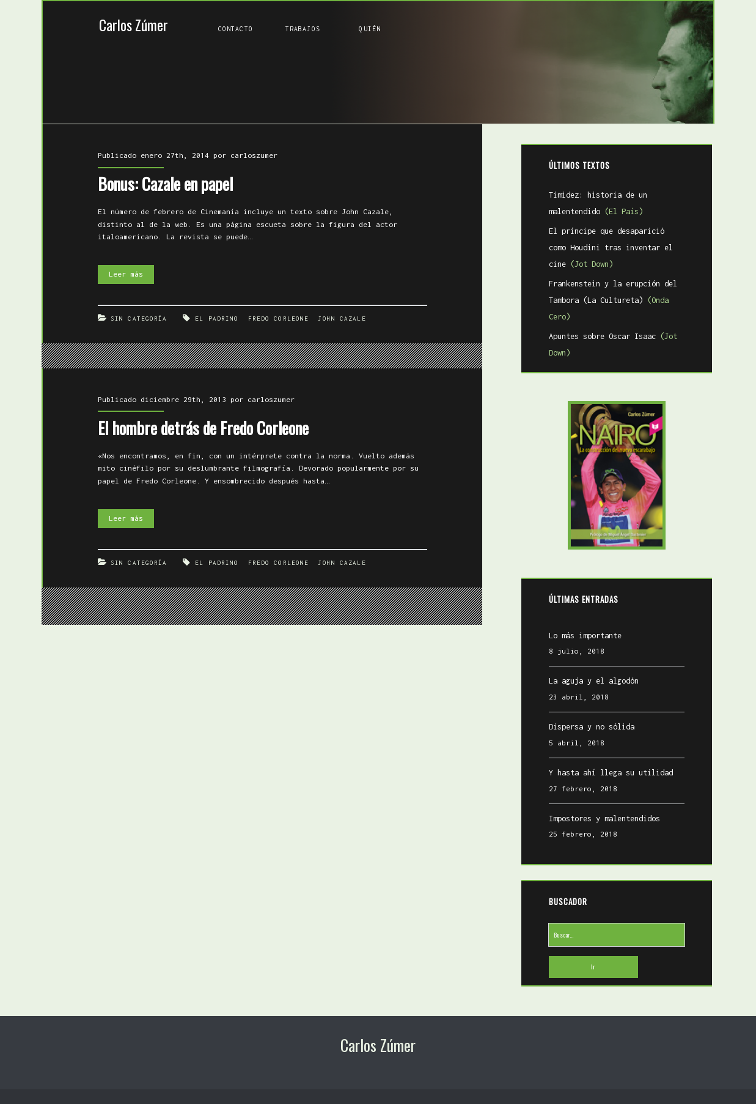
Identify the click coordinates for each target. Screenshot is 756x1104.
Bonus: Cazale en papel (165, 183)
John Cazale (341, 318)
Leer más (131, 274)
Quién (370, 28)
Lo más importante (585, 635)
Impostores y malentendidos (604, 818)
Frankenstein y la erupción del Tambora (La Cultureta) (613, 300)
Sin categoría (139, 318)
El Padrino (216, 318)
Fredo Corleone (278, 318)
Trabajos (302, 28)
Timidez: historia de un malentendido (598, 203)
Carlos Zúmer (133, 24)
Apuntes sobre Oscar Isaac (613, 344)
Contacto (235, 28)
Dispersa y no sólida (591, 726)
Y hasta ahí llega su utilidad (611, 772)
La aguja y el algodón (594, 680)
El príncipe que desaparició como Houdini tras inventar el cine (611, 247)
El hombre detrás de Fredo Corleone (203, 428)
